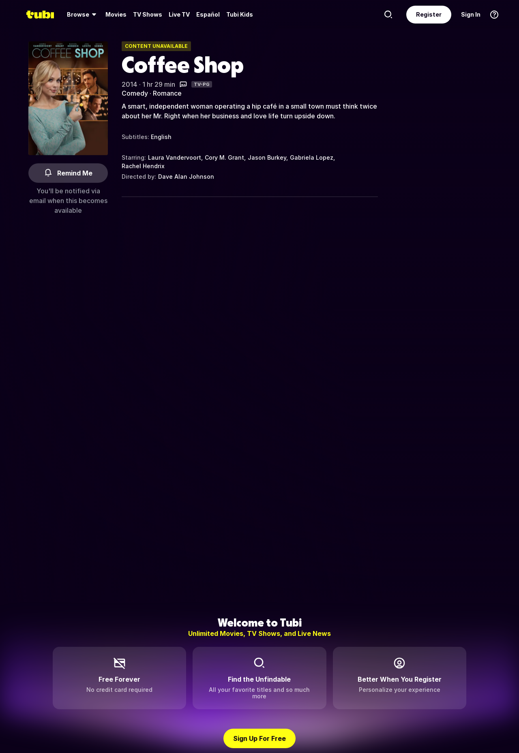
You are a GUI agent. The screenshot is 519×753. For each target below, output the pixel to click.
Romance (167, 93)
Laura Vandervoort (174, 157)
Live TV (179, 14)
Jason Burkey (267, 157)
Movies (116, 14)
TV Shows (147, 14)
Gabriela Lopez (311, 157)
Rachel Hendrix (143, 166)
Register (429, 14)
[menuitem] (83, 14)
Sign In (470, 14)
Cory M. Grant (224, 157)
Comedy (135, 93)
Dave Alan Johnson (186, 176)
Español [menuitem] (208, 14)
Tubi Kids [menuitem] (239, 14)
